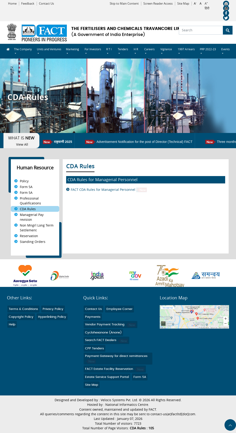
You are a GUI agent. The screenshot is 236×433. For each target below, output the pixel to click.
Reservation (29, 236)
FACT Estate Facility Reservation (115, 369)
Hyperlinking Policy (52, 316)
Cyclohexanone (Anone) (103, 332)
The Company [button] (23, 49)
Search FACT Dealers (106, 340)
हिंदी (207, 8)
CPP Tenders (94, 348)
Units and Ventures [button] (49, 49)
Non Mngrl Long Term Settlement (36, 227)
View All (22, 144)
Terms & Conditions (23, 309)
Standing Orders (32, 241)
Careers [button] (149, 49)
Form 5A (26, 187)
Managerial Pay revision (32, 217)
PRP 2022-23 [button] (208, 49)
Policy (24, 181)
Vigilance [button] (166, 49)
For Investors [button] (93, 49)
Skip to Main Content (124, 4)
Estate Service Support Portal (107, 377)
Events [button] (225, 49)
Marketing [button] (72, 49)
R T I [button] (109, 49)
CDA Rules (28, 209)
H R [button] (136, 49)
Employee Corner (119, 309)
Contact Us (46, 4)
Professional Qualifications (30, 200)
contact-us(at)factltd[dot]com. (173, 414)
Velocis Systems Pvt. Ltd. (119, 400)
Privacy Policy (53, 309)
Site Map (183, 4)
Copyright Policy (21, 316)
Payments (92, 316)
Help (12, 324)
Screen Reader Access (158, 4)
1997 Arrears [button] (186, 49)
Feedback (27, 4)
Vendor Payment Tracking (110, 324)
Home (12, 4)
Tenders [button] (123, 49)
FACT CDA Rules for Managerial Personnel (109, 189)
